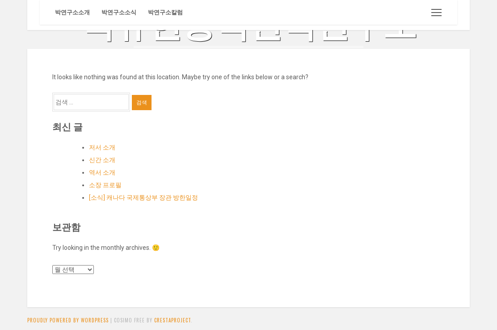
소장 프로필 (105, 185)
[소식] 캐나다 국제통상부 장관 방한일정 (143, 197)
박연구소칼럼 (165, 12)
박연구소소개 (72, 12)
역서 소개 (102, 172)
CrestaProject (172, 320)
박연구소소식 (118, 12)
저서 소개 (102, 147)
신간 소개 (102, 159)
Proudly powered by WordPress (68, 320)
